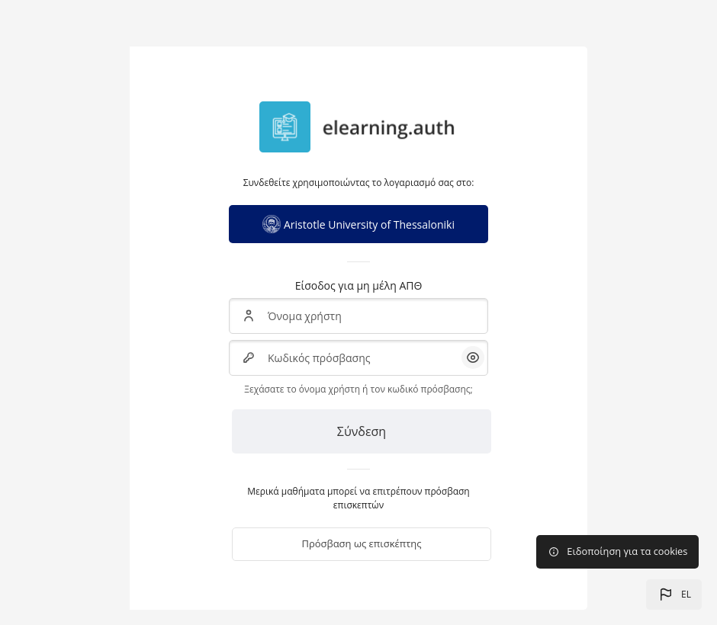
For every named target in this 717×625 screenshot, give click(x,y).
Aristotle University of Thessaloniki (358, 224)
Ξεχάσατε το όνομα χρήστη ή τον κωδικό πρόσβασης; (358, 389)
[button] (674, 594)
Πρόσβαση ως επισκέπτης (361, 543)
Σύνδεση (361, 431)
